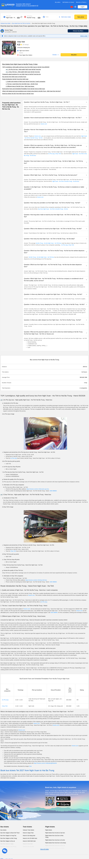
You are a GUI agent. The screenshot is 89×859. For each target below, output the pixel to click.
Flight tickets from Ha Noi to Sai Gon (55, 832)
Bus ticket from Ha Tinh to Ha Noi (20, 23)
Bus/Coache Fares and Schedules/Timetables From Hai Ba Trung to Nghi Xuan (23, 88)
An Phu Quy (13, 458)
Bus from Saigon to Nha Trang (9, 838)
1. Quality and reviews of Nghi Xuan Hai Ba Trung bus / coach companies (25, 81)
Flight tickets (50, 827)
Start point (8, 16)
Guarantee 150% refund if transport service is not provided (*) (26, 4)
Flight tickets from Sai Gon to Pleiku (54, 848)
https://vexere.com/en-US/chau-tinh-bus (36, 580)
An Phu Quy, (51, 153)
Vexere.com (44, 124)
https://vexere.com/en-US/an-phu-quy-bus (37, 489)
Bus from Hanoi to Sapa (7, 844)
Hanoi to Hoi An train (28, 846)
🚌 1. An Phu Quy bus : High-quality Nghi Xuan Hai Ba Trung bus (23, 69)
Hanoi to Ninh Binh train (29, 841)
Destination (29, 16)
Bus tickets (5, 827)
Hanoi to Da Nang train (29, 835)
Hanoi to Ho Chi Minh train (30, 838)
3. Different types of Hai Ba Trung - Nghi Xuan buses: (20, 86)
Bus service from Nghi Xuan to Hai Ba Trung (14, 76)
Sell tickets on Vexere (68, 2)
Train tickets (27, 827)
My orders (57, 2)
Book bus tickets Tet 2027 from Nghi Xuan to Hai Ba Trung (18, 93)
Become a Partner (81, 2)
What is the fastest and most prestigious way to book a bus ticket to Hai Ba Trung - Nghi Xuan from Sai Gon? (31, 91)
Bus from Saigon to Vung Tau (8, 835)
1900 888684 (53, 490)
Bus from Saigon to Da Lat (8, 841)
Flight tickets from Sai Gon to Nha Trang (54, 836)
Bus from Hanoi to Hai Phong (8, 846)
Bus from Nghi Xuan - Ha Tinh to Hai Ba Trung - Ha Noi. (53, 209)
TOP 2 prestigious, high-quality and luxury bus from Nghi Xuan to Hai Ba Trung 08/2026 (25, 67)
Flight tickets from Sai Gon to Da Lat (55, 845)
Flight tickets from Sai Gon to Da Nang (55, 842)
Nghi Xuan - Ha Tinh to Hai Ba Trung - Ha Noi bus (65, 181)
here (30, 766)
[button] (55, 102)
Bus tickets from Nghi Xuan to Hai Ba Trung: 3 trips (19, 64)
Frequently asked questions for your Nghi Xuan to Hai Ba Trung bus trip (21, 74)
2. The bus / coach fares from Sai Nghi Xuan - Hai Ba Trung (22, 84)
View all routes (44, 849)
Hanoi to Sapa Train (28, 832)
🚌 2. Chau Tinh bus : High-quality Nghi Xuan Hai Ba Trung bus (23, 72)
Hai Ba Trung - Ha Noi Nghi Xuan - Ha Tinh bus (48, 243)
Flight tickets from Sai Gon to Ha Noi (55, 840)
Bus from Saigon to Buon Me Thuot (10, 832)
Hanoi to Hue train (28, 844)
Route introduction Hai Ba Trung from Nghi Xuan (15, 79)
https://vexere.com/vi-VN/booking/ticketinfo (45, 763)
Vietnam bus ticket (5, 23)
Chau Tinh (58, 153)
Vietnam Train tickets (28, 830)
